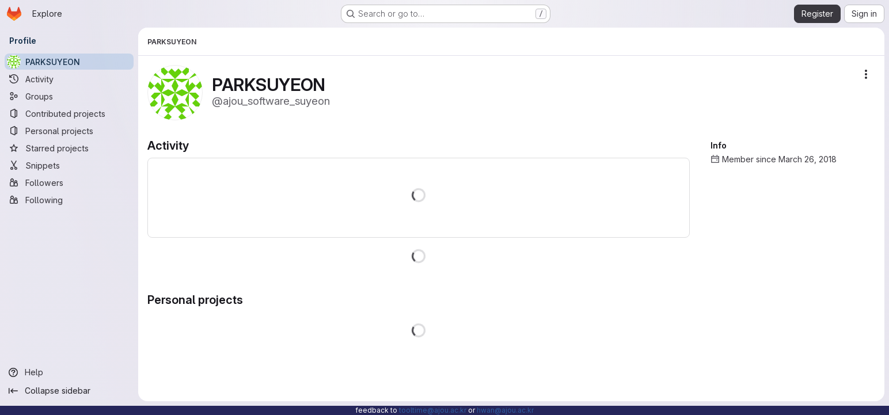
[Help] (69, 372)
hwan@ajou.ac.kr (505, 410)
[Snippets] (69, 165)
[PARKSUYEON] (69, 62)
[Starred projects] (69, 148)
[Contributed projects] (69, 113)
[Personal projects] (69, 131)
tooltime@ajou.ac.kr (432, 410)
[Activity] (69, 79)
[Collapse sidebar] (69, 391)
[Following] (69, 200)
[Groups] (69, 96)
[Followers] (69, 182)
